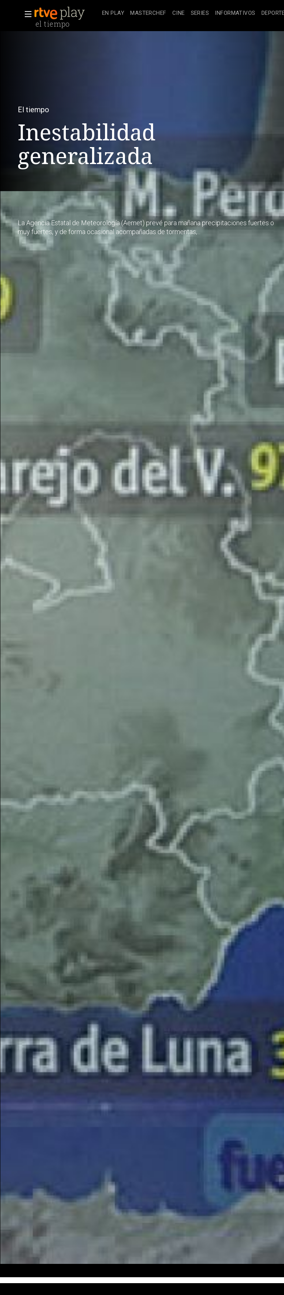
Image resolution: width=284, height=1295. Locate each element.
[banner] (66, 13)
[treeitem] (113, 13)
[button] (26, 14)
